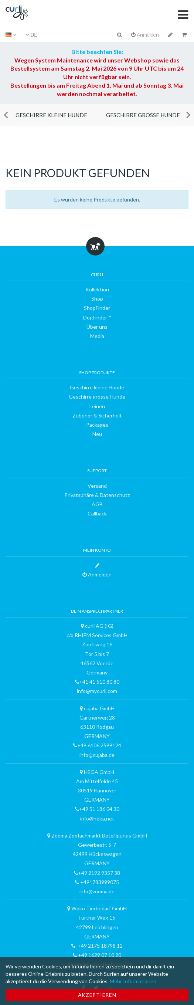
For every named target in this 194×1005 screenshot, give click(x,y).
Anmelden (145, 34)
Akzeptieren (97, 995)
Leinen (97, 406)
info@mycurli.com (97, 691)
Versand (97, 486)
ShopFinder (97, 308)
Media (97, 336)
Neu (97, 434)
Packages (97, 425)
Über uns (97, 327)
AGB (97, 504)
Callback (97, 513)
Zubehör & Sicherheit (97, 415)
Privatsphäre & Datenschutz (97, 495)
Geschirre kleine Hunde (51, 115)
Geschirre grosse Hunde (143, 115)
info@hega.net (97, 818)
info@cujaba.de (97, 755)
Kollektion (97, 289)
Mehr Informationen (133, 981)
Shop (97, 298)
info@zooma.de (97, 891)
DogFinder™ (97, 317)
